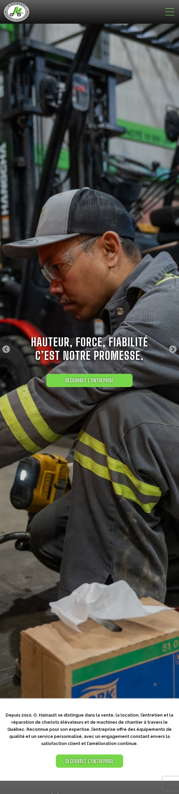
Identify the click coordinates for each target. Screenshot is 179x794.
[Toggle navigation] (169, 11)
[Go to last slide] (6, 349)
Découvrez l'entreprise (89, 761)
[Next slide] (173, 349)
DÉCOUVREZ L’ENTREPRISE (89, 380)
